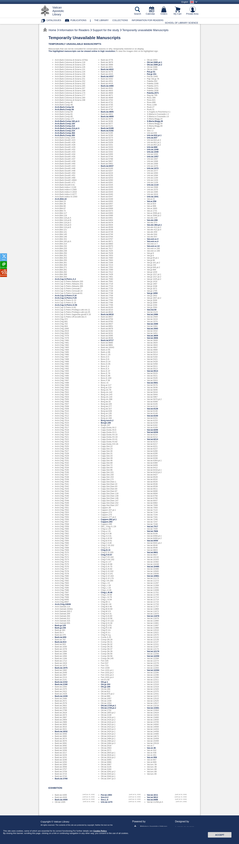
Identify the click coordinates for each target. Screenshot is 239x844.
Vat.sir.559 (152, 757)
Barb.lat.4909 (107, 116)
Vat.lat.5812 (152, 797)
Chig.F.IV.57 (106, 555)
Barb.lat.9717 (107, 340)
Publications (78, 20)
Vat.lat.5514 (152, 371)
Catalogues (54, 20)
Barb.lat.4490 (107, 86)
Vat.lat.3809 (152, 335)
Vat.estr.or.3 (152, 239)
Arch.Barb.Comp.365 (65, 135)
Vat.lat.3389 (152, 324)
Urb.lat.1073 (153, 168)
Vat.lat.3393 (152, 328)
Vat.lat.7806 (152, 531)
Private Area (192, 14)
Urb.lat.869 (152, 147)
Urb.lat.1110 (153, 185)
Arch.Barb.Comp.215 (65, 130)
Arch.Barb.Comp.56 (64, 109)
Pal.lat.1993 (106, 795)
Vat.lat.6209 (152, 432)
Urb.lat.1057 (153, 156)
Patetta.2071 (153, 93)
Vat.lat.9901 (152, 552)
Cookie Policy (100, 841)
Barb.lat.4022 (107, 69)
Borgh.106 (106, 423)
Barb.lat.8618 (107, 314)
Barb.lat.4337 (107, 76)
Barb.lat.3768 (61, 778)
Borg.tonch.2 (107, 420)
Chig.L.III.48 (106, 592)
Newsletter (3, 275)
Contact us (3, 267)
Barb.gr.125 (60, 625)
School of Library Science (181, 23)
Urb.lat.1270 (107, 802)
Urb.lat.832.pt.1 (154, 135)
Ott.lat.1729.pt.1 (108, 705)
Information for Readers (147, 20)
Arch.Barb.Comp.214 (65, 126)
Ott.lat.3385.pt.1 (154, 62)
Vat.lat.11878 (153, 616)
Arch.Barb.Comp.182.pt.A (67, 121)
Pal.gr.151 (152, 74)
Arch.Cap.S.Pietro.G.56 (66, 305)
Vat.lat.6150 (152, 416)
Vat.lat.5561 (152, 383)
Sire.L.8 (104, 799)
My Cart (177, 14)
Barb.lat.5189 (107, 128)
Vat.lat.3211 (152, 795)
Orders (163, 14)
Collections (120, 20)
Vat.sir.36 (151, 748)
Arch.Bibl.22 (61, 199)
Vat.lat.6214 (152, 439)
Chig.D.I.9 (105, 550)
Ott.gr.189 (105, 687)
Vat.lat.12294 (153, 670)
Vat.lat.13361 (153, 708)
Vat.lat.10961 (153, 576)
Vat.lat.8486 (152, 799)
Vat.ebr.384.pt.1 (154, 225)
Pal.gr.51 (151, 72)
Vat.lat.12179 (153, 651)
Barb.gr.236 (60, 628)
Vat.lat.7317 (152, 526)
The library (101, 20)
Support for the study (106, 30)
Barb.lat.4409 (61, 799)
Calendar (150, 14)
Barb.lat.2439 (61, 696)
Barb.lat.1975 (61, 668)
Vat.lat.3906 (152, 338)
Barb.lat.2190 (61, 684)
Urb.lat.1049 (153, 152)
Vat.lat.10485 (153, 566)
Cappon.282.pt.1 (109, 519)
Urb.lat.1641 (153, 196)
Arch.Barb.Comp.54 (64, 107)
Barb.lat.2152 (61, 682)
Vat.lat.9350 (152, 540)
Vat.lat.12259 (153, 656)
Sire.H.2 (104, 797)
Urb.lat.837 (152, 138)
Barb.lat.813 (60, 642)
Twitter (3, 259)
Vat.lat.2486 (152, 314)
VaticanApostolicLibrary (58, 11)
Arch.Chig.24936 (63, 604)
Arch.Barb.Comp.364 (65, 133)
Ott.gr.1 (104, 682)
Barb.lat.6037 (107, 166)
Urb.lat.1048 (153, 149)
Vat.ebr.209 (152, 220)
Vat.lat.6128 (152, 408)
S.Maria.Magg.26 (155, 121)
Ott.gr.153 (105, 684)
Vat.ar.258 (151, 201)
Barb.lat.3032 (61, 731)
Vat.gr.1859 (152, 293)
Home (52, 30)
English (184, 2)
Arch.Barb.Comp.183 (65, 123)
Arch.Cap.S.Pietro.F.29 (66, 298)
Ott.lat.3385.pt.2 (154, 64)
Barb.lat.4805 (107, 112)
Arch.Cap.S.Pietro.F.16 (66, 295)
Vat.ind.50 (152, 310)
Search (137, 14)
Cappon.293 (107, 522)
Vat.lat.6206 (152, 430)
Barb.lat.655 (60, 637)
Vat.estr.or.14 (153, 246)
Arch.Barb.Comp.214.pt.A (67, 128)
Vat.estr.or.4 (152, 241)
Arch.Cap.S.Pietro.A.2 (65, 279)
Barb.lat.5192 (107, 130)
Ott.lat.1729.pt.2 (108, 708)
